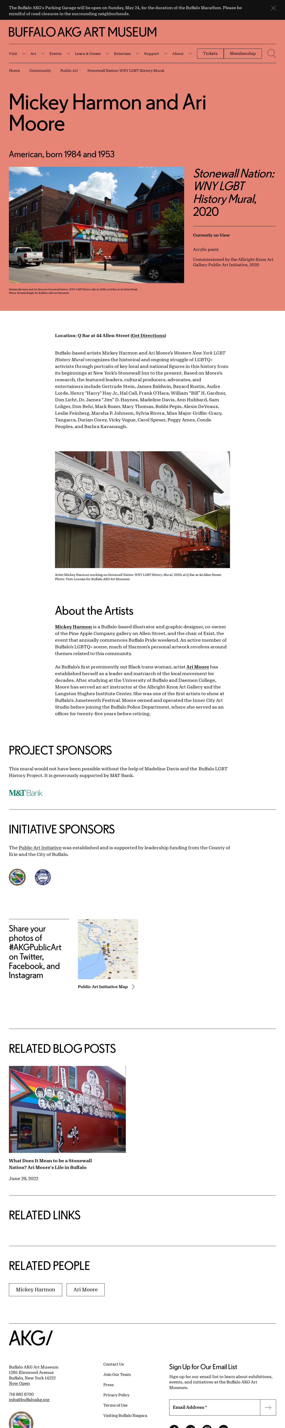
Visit (13, 53)
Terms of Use (115, 1405)
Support (151, 53)
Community (40, 70)
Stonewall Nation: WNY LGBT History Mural (125, 70)
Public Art (69, 70)
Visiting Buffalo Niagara (125, 1415)
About (177, 53)
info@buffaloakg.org (29, 1399)
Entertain (122, 53)
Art (33, 53)
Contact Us (113, 1364)
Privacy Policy (116, 1395)
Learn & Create (88, 53)
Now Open (19, 1383)
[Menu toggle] (271, 53)
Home (14, 70)
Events (55, 53)
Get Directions (148, 335)
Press (108, 1384)
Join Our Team (117, 1374)
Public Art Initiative (40, 847)
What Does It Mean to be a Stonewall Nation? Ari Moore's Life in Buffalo (50, 1164)
